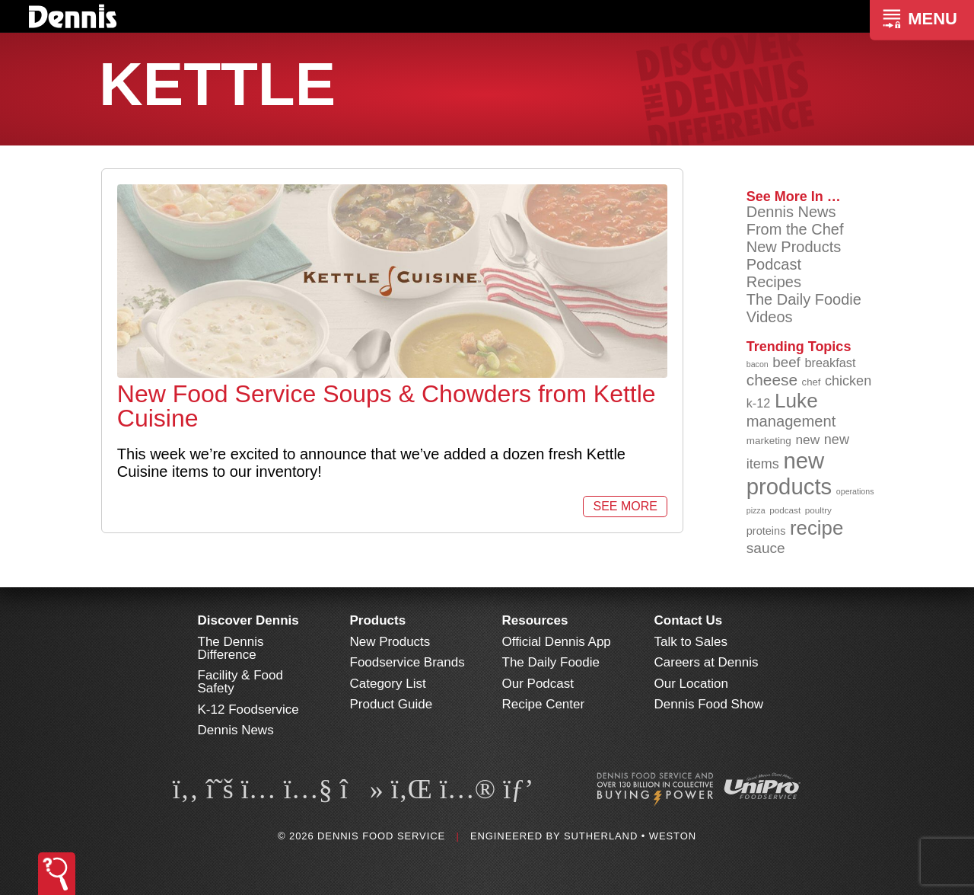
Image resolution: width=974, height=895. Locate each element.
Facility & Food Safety (240, 681)
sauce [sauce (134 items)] (765, 548)
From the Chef (795, 229)
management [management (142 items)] (791, 421)
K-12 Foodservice (248, 709)
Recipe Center (543, 704)
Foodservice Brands (407, 662)
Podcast (773, 264)
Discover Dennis (248, 620)
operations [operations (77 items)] (855, 491)
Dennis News (791, 211)
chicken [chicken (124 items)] (848, 380)
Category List (388, 683)
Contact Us (688, 620)
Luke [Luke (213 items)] (796, 400)
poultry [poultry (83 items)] (818, 510)
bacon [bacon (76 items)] (757, 364)
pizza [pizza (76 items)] (756, 510)
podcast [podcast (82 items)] (785, 510)
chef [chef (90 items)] (811, 382)
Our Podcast (538, 683)
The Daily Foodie (803, 299)
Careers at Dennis (706, 662)
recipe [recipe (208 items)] (816, 528)
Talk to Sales (690, 641)
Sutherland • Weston (630, 836)
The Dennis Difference (231, 648)
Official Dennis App (556, 641)
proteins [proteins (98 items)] (766, 531)
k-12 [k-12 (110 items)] (758, 403)
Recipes (773, 281)
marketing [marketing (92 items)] (768, 440)
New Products (794, 246)
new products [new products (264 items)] (789, 473)
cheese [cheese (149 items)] (771, 379)
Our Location (691, 683)
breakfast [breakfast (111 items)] (829, 362)
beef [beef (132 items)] (786, 362)
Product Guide (391, 704)
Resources (535, 620)
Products (378, 620)
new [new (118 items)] (807, 439)
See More (625, 506)
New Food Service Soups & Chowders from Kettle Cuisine (386, 406)
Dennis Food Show (709, 704)
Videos (769, 316)
